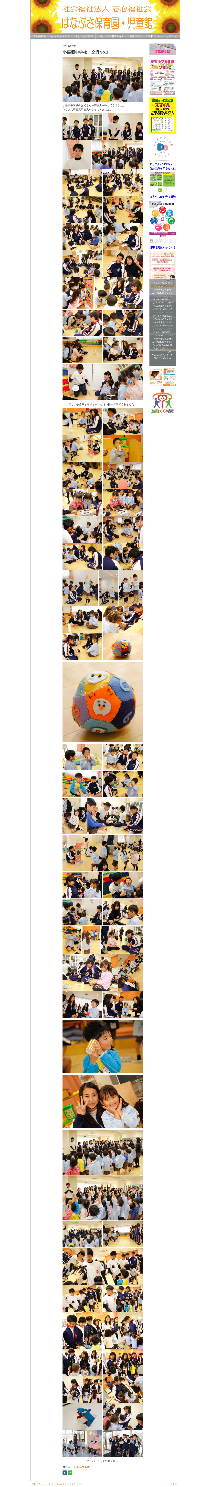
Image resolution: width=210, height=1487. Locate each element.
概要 (34, 1484)
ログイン (174, 1484)
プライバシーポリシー (46, 1484)
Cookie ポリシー (63, 1484)
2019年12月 (83, 1466)
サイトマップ (76, 1484)
